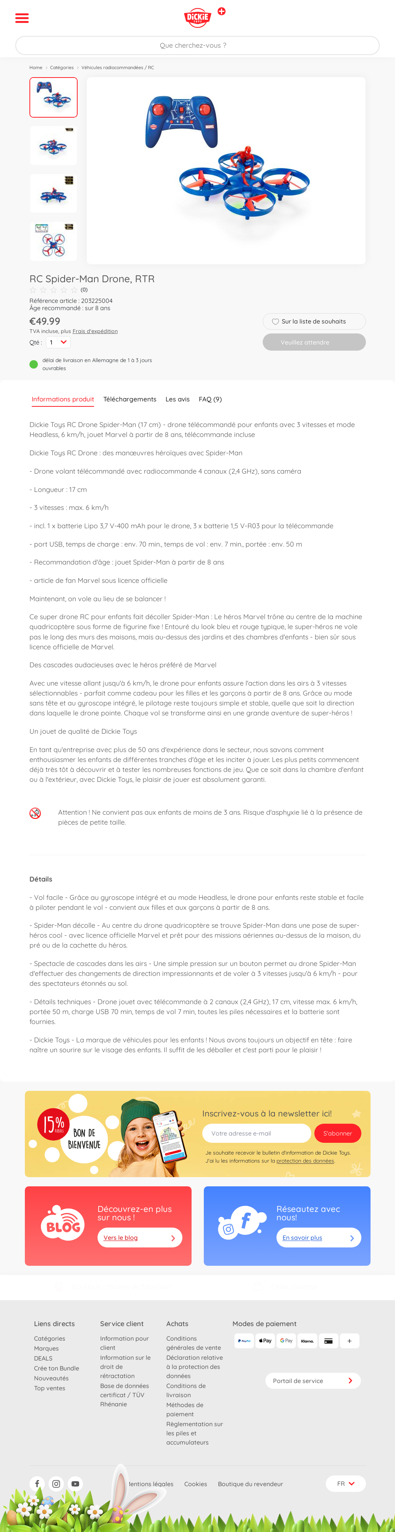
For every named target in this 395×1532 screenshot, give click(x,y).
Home (35, 67)
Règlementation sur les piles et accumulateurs (194, 1433)
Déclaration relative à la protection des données (194, 1367)
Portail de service (313, 1381)
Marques (46, 1348)
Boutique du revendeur (250, 1484)
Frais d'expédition (95, 331)
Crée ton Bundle (56, 1368)
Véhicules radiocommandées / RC (117, 67)
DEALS (43, 1358)
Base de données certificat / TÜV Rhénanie (124, 1395)
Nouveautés (51, 1378)
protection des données (305, 1160)
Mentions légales (149, 1484)
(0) (58, 290)
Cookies (195, 1484)
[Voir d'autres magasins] (222, 11)
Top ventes (49, 1388)
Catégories (62, 67)
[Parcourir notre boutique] (197, 45)
